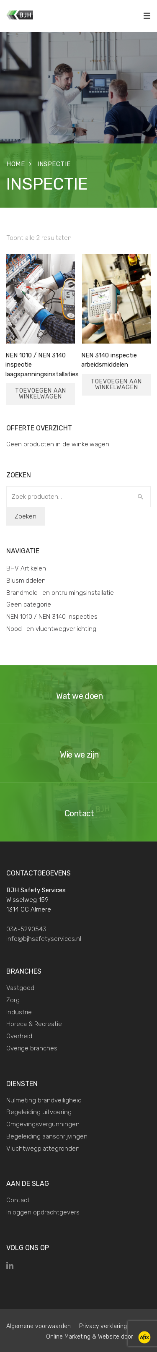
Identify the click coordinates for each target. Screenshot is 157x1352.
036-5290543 (26, 929)
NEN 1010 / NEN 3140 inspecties (52, 616)
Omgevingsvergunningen (43, 1124)
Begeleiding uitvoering (39, 1112)
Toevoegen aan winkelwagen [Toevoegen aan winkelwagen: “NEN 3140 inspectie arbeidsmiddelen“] (116, 384)
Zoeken (25, 516)
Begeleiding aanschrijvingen (47, 1136)
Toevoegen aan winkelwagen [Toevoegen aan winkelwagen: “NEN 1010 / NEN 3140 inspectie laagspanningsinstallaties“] (40, 393)
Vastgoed (20, 988)
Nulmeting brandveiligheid (44, 1100)
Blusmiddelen (26, 580)
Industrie (19, 1012)
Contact (18, 1200)
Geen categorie (28, 604)
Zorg (13, 1000)
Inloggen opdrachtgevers (43, 1212)
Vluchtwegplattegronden (43, 1148)
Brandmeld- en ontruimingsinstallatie (60, 593)
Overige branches (31, 1048)
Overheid (19, 1036)
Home (15, 164)
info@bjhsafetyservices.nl (43, 939)
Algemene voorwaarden (38, 1326)
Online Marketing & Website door (98, 1336)
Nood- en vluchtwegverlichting (51, 629)
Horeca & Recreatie (34, 1024)
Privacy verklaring (103, 1326)
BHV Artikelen (26, 568)
